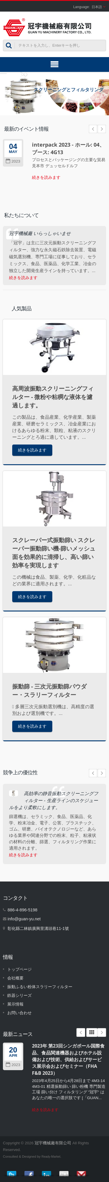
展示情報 (15, 1004)
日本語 (97, 7)
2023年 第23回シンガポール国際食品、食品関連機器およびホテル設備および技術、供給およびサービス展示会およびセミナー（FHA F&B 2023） (68, 1059)
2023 (13, 161)
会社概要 (15, 978)
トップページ (19, 969)
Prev (93, 129)
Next (101, 129)
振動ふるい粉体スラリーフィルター (39, 986)
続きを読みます (46, 177)
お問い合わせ (19, 1012)
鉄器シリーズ (19, 995)
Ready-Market (51, 1156)
